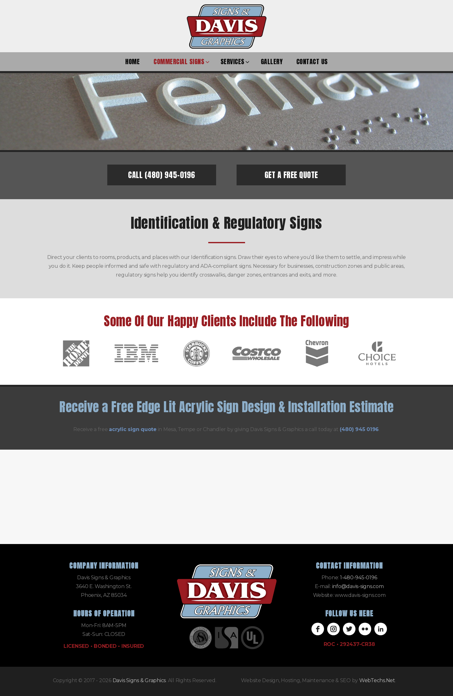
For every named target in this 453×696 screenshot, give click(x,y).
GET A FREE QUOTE (291, 175)
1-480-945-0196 (358, 578)
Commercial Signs (179, 61)
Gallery (272, 61)
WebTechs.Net (377, 680)
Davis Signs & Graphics (139, 680)
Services (232, 61)
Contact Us (312, 61)
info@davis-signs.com (358, 586)
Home (132, 61)
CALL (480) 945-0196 (161, 175)
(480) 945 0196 (359, 429)
